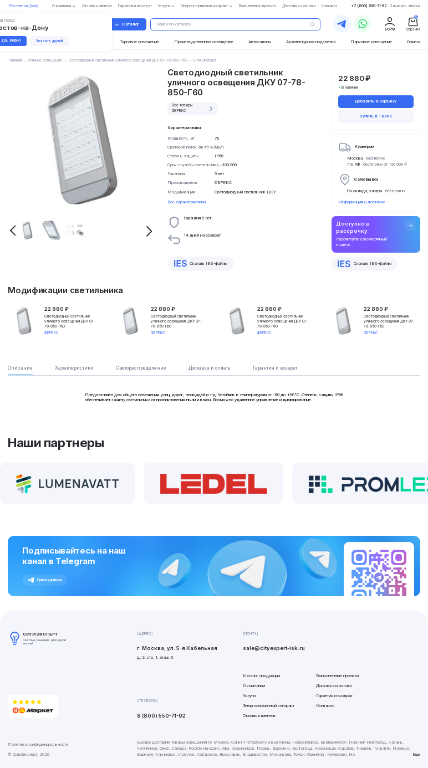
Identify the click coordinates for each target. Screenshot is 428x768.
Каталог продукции (261, 675)
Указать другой (49, 41)
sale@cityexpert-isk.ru (274, 648)
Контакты (325, 705)
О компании (254, 685)
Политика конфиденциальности (38, 744)
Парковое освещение (371, 41)
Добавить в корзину (375, 101)
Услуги (249, 695)
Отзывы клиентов (259, 715)
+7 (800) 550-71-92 (369, 6)
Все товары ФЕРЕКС (194, 108)
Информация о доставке (361, 201)
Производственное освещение (203, 41)
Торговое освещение (139, 41)
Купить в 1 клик (375, 116)
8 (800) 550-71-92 (161, 716)
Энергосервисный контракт (268, 705)
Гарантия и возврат (334, 695)
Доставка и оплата (333, 685)
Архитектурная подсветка (310, 41)
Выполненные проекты (337, 675)
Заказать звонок (405, 6)
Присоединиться (45, 580)
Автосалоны (259, 41)
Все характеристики (186, 201)
